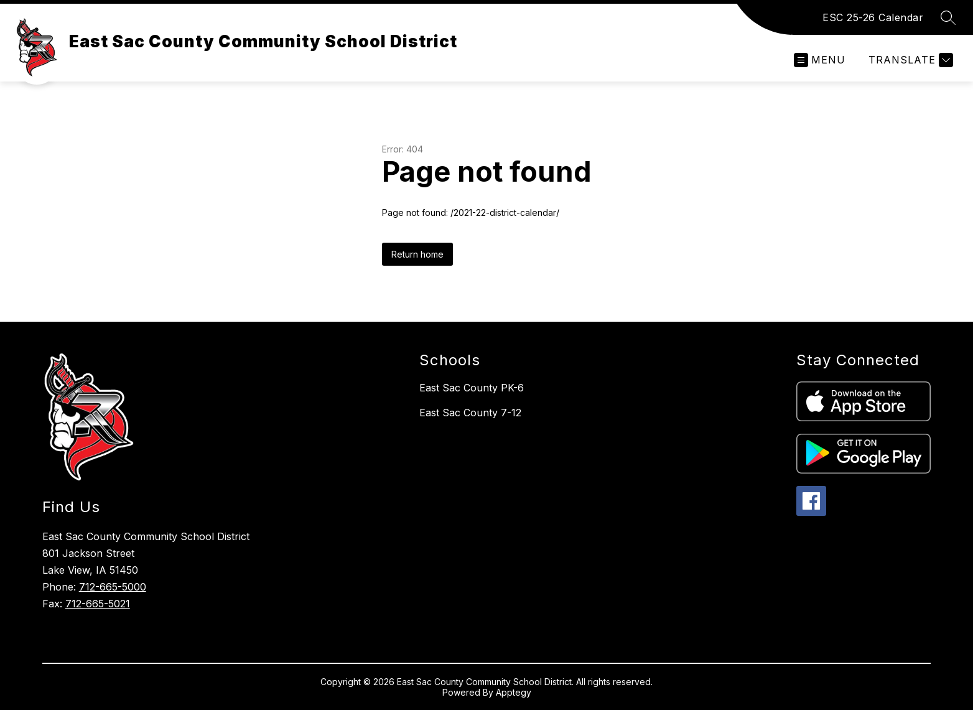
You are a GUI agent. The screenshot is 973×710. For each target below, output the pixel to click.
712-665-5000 (112, 587)
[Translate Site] (909, 60)
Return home (417, 254)
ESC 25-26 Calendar (872, 17)
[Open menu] (819, 60)
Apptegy (513, 692)
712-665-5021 (97, 603)
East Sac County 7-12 (470, 412)
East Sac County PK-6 (471, 387)
